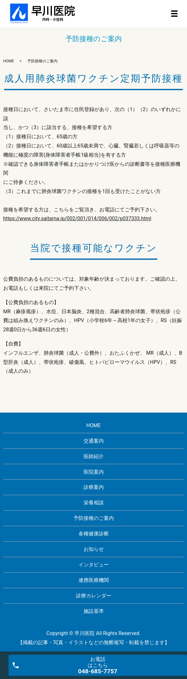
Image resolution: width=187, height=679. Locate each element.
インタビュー (93, 565)
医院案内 (94, 472)
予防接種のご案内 (93, 518)
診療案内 (94, 487)
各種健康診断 (93, 534)
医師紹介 (94, 456)
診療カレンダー (93, 596)
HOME (8, 61)
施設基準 (94, 611)
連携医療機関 (93, 580)
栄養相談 (94, 503)
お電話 (97, 665)
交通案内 (94, 441)
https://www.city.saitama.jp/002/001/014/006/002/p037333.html (77, 218)
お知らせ (94, 549)
